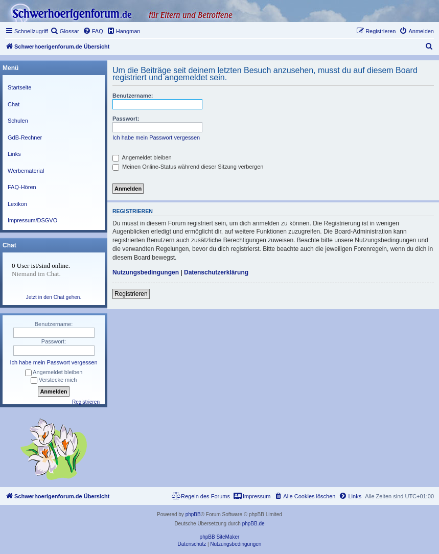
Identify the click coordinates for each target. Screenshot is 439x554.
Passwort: (126, 119)
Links (14, 154)
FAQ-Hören (22, 187)
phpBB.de (253, 523)
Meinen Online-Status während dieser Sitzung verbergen (187, 167)
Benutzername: (132, 96)
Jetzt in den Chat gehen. (53, 297)
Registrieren (131, 293)
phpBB (193, 514)
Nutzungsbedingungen (145, 272)
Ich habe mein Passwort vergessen (156, 137)
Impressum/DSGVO (32, 220)
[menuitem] (65, 31)
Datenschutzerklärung (216, 272)
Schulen (18, 121)
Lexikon (17, 204)
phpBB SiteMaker (220, 537)
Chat (13, 104)
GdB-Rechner (25, 137)
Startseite (19, 87)
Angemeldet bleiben (142, 157)
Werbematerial (26, 171)
